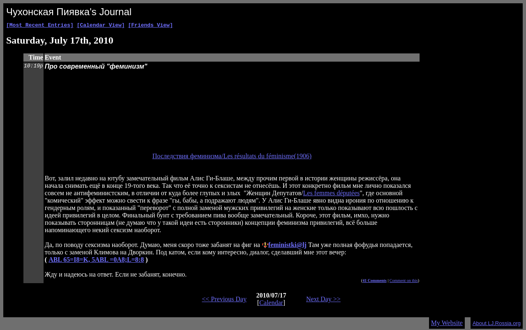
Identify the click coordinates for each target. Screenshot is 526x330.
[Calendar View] (101, 26)
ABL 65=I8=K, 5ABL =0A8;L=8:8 (96, 260)
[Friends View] (150, 26)
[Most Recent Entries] (40, 26)
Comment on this (404, 281)
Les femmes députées (331, 194)
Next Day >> (323, 300)
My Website (447, 324)
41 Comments (374, 281)
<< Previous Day (224, 300)
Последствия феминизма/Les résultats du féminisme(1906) (231, 157)
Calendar (271, 303)
